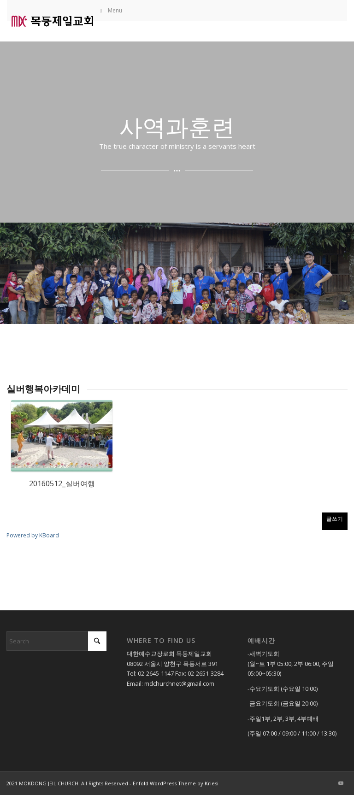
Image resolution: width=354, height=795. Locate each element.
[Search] (56, 641)
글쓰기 (334, 519)
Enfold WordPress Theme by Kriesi (175, 783)
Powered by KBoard (32, 535)
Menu (110, 10)
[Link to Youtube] (341, 783)
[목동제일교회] (52, 20)
